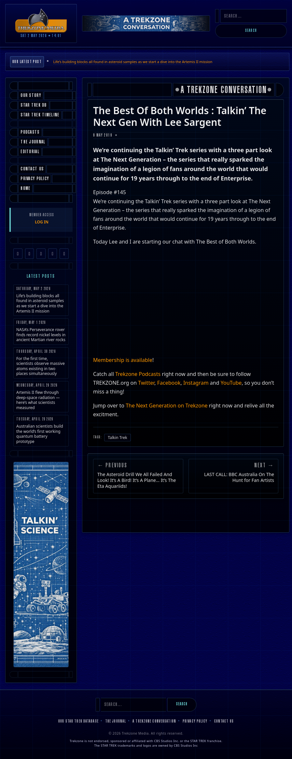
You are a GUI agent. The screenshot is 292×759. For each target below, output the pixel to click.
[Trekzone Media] (41, 20)
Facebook (169, 382)
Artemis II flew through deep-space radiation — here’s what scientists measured (41, 396)
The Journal (115, 721)
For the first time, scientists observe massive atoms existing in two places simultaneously (41, 363)
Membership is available (122, 360)
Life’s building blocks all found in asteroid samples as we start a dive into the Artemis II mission (132, 61)
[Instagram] (29, 253)
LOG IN (42, 222)
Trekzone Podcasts (138, 374)
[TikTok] (41, 253)
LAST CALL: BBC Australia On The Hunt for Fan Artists (239, 477)
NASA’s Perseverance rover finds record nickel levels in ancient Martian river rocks (41, 331)
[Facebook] (17, 253)
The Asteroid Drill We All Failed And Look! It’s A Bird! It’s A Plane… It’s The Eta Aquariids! (136, 480)
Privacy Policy (195, 721)
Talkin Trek (117, 437)
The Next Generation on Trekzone (167, 405)
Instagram (196, 382)
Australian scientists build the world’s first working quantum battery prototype (41, 430)
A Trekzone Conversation (154, 721)
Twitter (146, 382)
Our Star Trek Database (78, 721)
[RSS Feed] (64, 253)
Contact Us (224, 721)
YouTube (231, 382)
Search (251, 31)
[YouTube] (52, 253)
